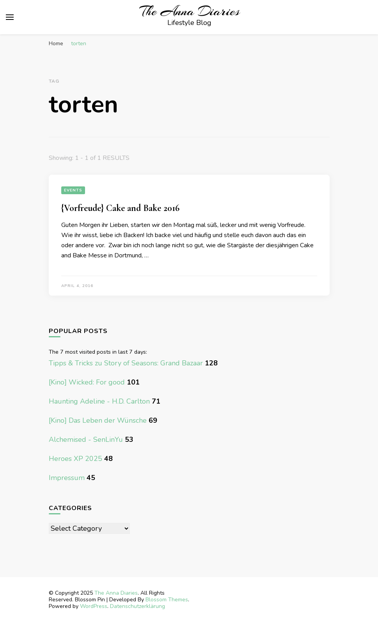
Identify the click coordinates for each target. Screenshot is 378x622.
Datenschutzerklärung (137, 606)
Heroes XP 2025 (75, 458)
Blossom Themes (167, 599)
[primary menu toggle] (10, 17)
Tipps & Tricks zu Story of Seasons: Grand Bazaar (126, 363)
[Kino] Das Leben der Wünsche (98, 420)
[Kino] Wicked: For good (87, 382)
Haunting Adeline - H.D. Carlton (99, 401)
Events (73, 190)
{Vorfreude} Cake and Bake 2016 (120, 208)
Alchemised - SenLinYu (86, 439)
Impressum (67, 477)
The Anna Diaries (190, 11)
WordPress (93, 606)
